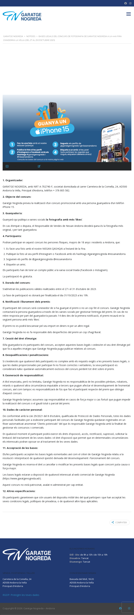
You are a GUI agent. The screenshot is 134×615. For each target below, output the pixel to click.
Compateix (119, 522)
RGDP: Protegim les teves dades (21, 595)
